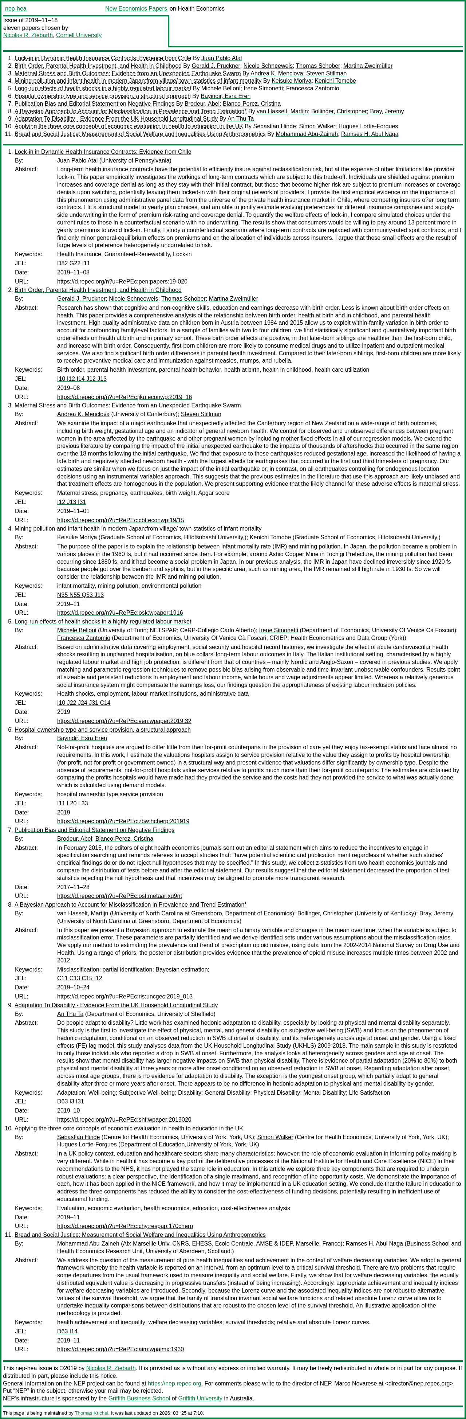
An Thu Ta (241, 119)
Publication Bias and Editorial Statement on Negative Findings (94, 104)
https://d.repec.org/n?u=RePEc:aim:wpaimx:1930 (120, 1349)
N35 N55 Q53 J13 (80, 595)
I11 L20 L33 (72, 803)
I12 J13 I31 (71, 502)
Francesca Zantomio (312, 88)
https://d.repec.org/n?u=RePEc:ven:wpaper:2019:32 (124, 721)
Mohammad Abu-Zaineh (307, 134)
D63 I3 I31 (70, 1101)
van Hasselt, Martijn (282, 111)
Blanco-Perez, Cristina (252, 104)
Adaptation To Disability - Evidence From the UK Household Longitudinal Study (116, 119)
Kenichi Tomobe (335, 81)
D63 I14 (67, 1331)
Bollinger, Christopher (339, 111)
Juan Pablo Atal (221, 58)
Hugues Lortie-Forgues (368, 126)
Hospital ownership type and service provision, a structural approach (103, 96)
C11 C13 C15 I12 (79, 978)
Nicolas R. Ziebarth (28, 35)
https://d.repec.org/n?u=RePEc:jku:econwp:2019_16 (124, 397)
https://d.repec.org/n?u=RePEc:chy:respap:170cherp (125, 1226)
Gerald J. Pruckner (215, 66)
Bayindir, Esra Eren (225, 96)
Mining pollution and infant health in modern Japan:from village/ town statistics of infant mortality (138, 81)
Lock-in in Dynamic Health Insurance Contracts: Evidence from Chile (103, 58)
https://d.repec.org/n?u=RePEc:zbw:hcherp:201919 (123, 821)
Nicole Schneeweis (268, 66)
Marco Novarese (355, 1383)
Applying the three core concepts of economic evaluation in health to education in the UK (129, 126)
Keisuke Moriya (291, 81)
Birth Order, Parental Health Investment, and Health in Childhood (98, 66)
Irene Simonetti (263, 88)
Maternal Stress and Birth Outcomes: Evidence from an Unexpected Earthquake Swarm (128, 73)
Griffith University (200, 1398)
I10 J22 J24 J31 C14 (84, 703)
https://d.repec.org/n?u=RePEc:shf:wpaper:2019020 (124, 1120)
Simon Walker (317, 126)
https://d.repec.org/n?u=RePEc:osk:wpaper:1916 (120, 613)
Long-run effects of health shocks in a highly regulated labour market (103, 88)
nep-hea (16, 8)
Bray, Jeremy (387, 111)
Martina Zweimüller (367, 66)
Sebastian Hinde (274, 126)
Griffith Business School (139, 1398)
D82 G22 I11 (73, 263)
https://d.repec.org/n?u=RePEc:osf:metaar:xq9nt (119, 896)
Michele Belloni (221, 88)
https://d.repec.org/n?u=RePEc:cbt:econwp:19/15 (120, 520)
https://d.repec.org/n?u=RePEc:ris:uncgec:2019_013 (125, 996)
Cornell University (79, 35)
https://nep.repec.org (174, 1383)
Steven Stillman (326, 73)
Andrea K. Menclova (276, 73)
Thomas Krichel (91, 1413)
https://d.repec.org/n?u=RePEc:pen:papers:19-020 (122, 281)
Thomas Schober (318, 66)
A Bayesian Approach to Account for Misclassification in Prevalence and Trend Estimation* (131, 111)
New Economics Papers (136, 8)
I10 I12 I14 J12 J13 (82, 379)
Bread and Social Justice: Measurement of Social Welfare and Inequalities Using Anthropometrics (140, 134)
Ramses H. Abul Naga (369, 134)
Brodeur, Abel (202, 104)
